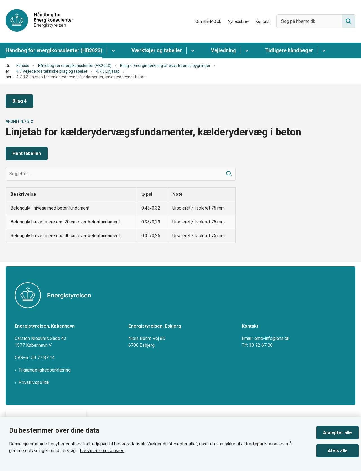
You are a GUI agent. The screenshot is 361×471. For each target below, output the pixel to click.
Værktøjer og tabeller (156, 50)
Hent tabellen (26, 153)
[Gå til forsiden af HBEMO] (39, 21)
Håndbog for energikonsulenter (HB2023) (54, 50)
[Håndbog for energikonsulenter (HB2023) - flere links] (112, 50)
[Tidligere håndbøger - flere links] (323, 50)
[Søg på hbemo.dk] (315, 21)
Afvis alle (338, 450)
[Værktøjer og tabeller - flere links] (191, 50)
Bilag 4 (19, 101)
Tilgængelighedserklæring (45, 370)
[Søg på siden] (348, 21)
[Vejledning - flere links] (246, 50)
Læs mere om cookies (102, 450)
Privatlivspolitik (34, 382)
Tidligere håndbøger (289, 50)
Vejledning (223, 50)
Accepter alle (337, 432)
